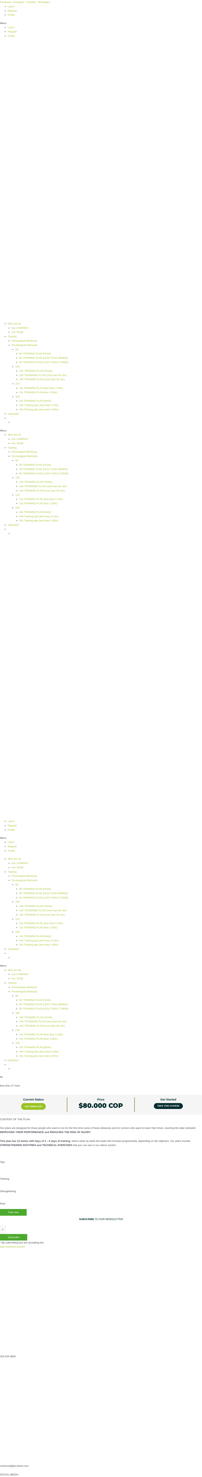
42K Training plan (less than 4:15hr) (39, 403)
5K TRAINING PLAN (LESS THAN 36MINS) (44, 356)
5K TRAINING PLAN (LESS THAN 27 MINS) (44, 361)
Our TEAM (18, 331)
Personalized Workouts (25, 339)
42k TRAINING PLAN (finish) (35, 399)
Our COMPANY (20, 327)
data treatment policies (13, 1238)
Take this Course (168, 1098)
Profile (11, 14)
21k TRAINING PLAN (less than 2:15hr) (42, 386)
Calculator (13, 411)
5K (17, 348)
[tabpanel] (101, 1157)
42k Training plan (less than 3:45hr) (39, 407)
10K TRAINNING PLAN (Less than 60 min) (43, 373)
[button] (101, 23)
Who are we (14, 323)
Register (12, 10)
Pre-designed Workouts (25, 344)
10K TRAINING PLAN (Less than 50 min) (42, 377)
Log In (11, 6)
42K (17, 394)
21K (17, 382)
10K (17, 365)
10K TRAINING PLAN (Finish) (36, 369)
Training (12, 335)
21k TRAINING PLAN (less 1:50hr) (39, 390)
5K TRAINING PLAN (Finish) (35, 352)
